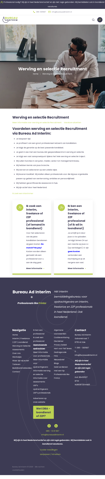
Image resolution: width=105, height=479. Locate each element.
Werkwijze (16, 361)
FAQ (56, 360)
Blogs (56, 367)
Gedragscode (60, 356)
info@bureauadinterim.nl (86, 359)
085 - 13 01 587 (52, 435)
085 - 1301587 (83, 352)
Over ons (16, 357)
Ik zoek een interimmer (22, 193)
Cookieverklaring (61, 342)
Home (15, 339)
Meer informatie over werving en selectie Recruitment (37, 122)
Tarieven (16, 368)
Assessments (18, 354)
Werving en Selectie (21, 350)
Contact (16, 376)
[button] (39, 11)
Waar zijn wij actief (20, 365)
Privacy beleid (60, 349)
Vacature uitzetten (72, 122)
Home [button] (35, 73)
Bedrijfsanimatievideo (22, 372)
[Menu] (99, 19)
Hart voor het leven (63, 353)
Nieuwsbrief (59, 364)
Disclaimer (59, 345)
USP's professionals (41, 397)
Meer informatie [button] (36, 272)
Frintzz (42, 307)
